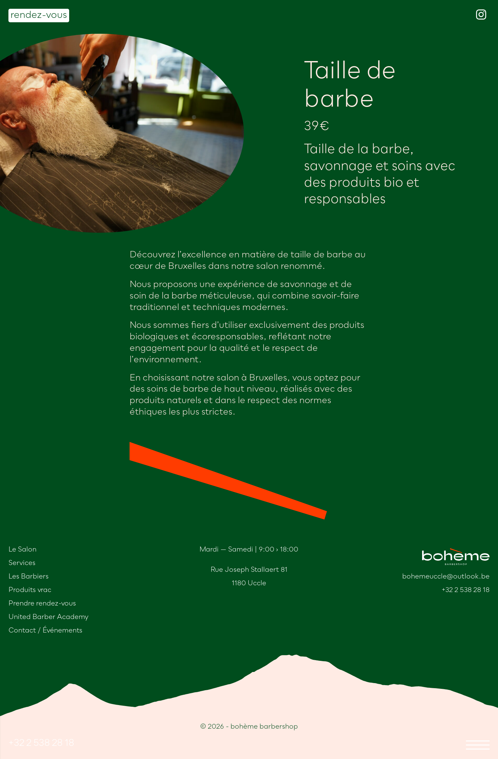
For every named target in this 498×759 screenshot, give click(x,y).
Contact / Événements (45, 630)
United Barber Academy (48, 617)
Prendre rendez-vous (42, 603)
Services (21, 563)
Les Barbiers (28, 576)
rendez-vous (38, 15)
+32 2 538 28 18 (41, 743)
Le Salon (22, 549)
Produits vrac (29, 590)
